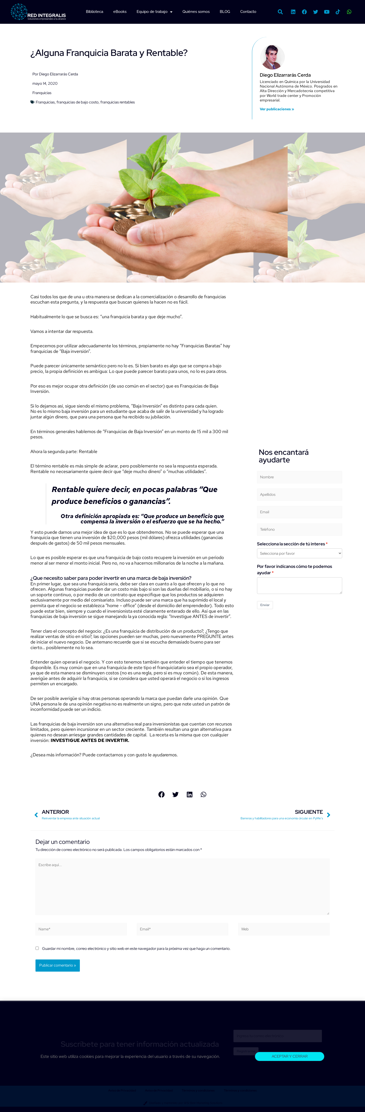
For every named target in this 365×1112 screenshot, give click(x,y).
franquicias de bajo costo (78, 102)
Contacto (248, 11)
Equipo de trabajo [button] (154, 12)
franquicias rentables (117, 102)
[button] (280, 12)
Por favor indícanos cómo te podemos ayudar (294, 569)
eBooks (119, 11)
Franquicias (41, 92)
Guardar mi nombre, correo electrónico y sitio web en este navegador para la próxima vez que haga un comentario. (136, 948)
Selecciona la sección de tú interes (291, 544)
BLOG (225, 11)
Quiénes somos (196, 11)
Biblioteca (94, 11)
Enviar (265, 605)
